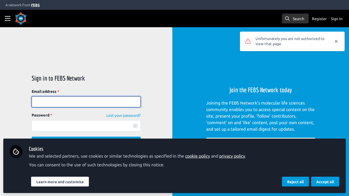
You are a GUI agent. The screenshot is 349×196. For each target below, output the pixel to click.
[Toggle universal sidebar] (7, 18)
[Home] (28, 18)
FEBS (35, 5)
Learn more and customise (60, 181)
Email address (45, 91)
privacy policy (232, 155)
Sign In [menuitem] (336, 19)
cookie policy (197, 155)
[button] (135, 125)
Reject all (295, 181)
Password (42, 115)
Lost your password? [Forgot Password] (123, 115)
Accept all (325, 181)
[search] (295, 18)
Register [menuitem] (319, 19)
